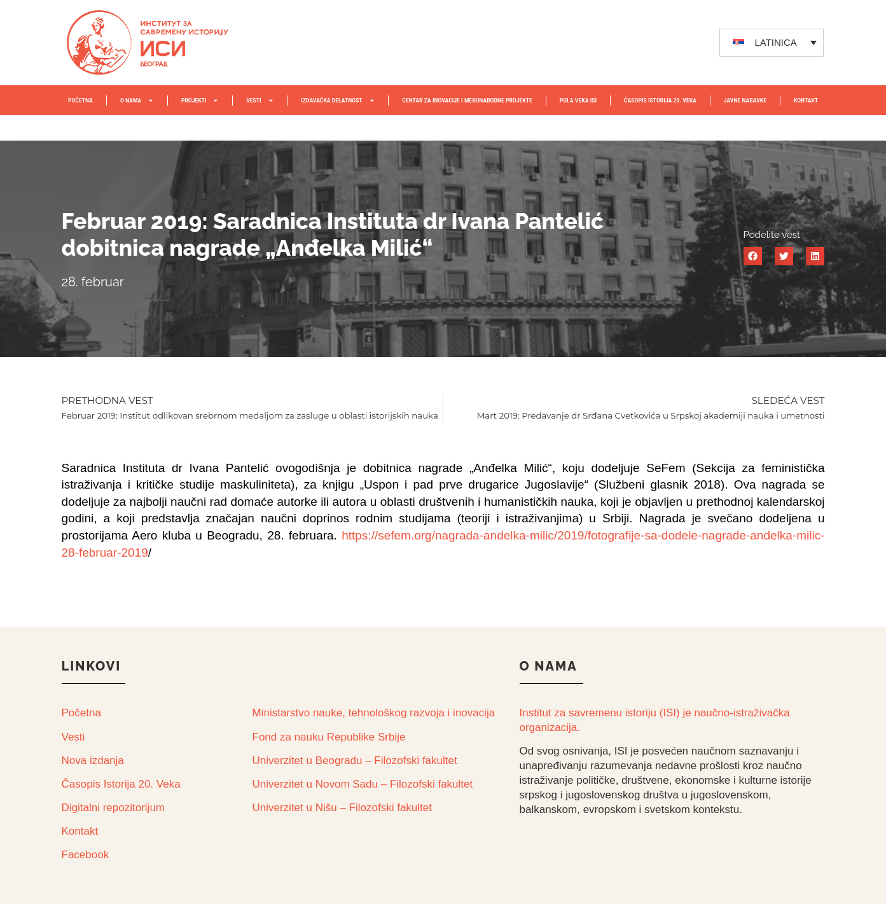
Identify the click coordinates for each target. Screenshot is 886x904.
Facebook (85, 855)
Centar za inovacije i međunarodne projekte (467, 100)
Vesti (73, 737)
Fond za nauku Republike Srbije (329, 737)
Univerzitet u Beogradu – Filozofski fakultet (355, 760)
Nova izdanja (93, 760)
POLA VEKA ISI (578, 100)
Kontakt (80, 831)
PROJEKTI (200, 100)
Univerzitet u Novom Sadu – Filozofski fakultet (363, 784)
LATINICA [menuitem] (775, 42)
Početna (81, 713)
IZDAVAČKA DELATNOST (338, 100)
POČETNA (80, 100)
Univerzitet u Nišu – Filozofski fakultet (343, 808)
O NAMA (137, 100)
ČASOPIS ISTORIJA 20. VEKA (660, 100)
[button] (753, 256)
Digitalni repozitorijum (113, 808)
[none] (771, 43)
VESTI (259, 100)
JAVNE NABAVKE (745, 100)
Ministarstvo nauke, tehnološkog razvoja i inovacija (374, 713)
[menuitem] (771, 43)
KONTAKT (806, 100)
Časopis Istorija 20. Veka (121, 784)
